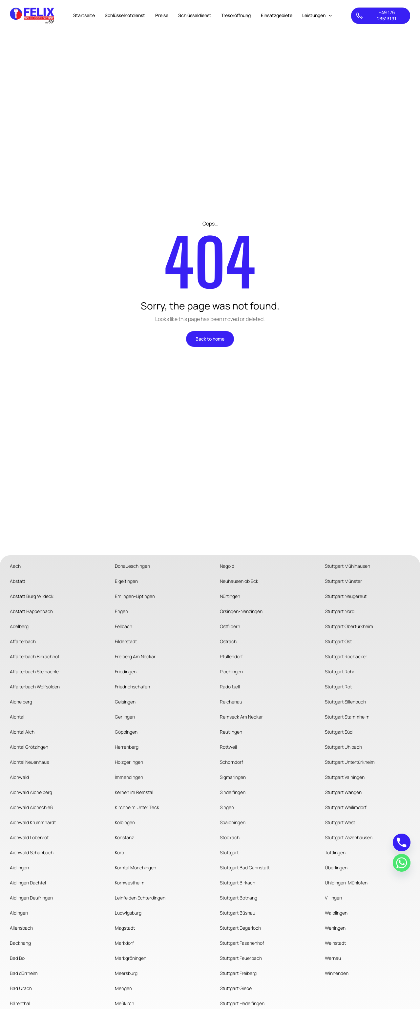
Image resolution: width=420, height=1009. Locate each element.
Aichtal (17, 717)
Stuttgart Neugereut (346, 596)
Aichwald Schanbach (31, 852)
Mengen (123, 988)
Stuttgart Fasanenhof (242, 943)
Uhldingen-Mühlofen (346, 883)
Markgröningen (130, 958)
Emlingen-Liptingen (135, 596)
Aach (15, 566)
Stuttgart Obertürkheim (349, 626)
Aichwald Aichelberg (31, 792)
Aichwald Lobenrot (29, 837)
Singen (227, 807)
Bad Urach (21, 988)
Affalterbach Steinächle (34, 671)
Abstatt (17, 581)
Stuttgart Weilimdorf (346, 807)
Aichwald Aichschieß (31, 807)
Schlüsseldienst (194, 15)
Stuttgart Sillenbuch (345, 702)
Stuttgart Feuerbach (241, 958)
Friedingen (125, 671)
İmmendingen (129, 777)
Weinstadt (335, 943)
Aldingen (19, 913)
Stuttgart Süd (338, 732)
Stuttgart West (340, 822)
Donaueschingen (132, 566)
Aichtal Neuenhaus (29, 762)
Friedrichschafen (132, 686)
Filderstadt (126, 641)
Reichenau (231, 702)
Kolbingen (125, 822)
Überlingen (336, 867)
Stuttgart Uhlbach (343, 747)
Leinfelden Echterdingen (140, 898)
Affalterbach (23, 641)
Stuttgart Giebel (236, 988)
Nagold (227, 566)
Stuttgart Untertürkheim (350, 762)
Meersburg (126, 973)
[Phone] (401, 842)
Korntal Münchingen (135, 867)
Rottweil (228, 747)
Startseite (84, 15)
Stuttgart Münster (343, 581)
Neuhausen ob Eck (239, 581)
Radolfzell (230, 686)
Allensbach (21, 928)
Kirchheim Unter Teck (137, 807)
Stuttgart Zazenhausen (348, 837)
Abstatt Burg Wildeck (31, 596)
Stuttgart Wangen (343, 792)
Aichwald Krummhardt (33, 822)
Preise (161, 15)
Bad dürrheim (24, 973)
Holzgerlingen (129, 762)
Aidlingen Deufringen (31, 898)
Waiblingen (336, 913)
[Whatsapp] (401, 863)
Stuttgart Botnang (238, 898)
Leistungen (317, 16)
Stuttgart (229, 852)
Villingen (333, 898)
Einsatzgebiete (276, 15)
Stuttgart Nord (339, 611)
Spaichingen (232, 822)
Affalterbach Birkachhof (34, 656)
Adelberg (19, 626)
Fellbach (123, 626)
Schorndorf (231, 762)
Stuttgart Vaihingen (345, 777)
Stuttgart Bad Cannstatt (245, 867)
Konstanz (124, 837)
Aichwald (19, 777)
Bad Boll (18, 958)
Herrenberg (126, 747)
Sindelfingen (232, 792)
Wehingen (335, 928)
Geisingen (125, 702)
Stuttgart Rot (338, 686)
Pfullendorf (231, 656)
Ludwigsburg (128, 913)
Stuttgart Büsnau (237, 913)
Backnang (20, 943)
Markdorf (124, 943)
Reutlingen (231, 732)
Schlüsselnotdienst (125, 15)
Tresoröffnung (236, 15)
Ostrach (228, 641)
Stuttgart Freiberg (238, 973)
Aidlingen (19, 867)
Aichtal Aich (22, 732)
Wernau (333, 958)
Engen (121, 611)
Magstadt (125, 928)
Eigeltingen (126, 581)
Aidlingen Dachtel (28, 883)
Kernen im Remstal (134, 792)
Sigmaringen (233, 777)
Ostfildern (230, 626)
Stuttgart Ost (338, 641)
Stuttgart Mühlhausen (347, 566)
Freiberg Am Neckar (135, 656)
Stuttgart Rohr (339, 671)
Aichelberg (21, 702)
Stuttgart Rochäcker (346, 656)
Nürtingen (230, 596)
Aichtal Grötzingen (29, 747)
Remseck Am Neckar (241, 717)
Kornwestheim (129, 883)
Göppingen (126, 732)
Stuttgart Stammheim (347, 717)
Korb (119, 852)
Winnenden (336, 973)
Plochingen (231, 671)
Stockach (230, 837)
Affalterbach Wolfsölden (35, 686)
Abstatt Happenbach (31, 611)
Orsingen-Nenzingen (241, 611)
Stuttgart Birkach (237, 883)
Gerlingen (125, 717)
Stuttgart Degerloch (240, 928)
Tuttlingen (335, 852)
